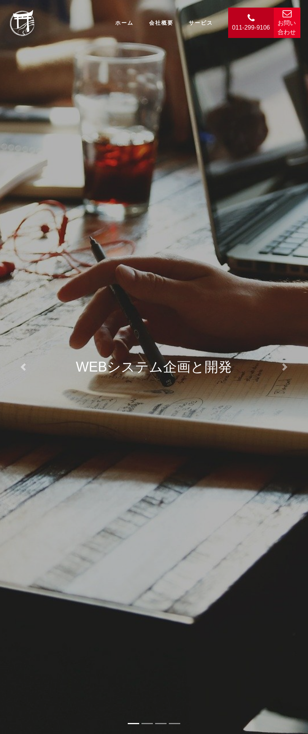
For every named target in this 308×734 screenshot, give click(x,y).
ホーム (124, 23)
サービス (201, 23)
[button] (23, 367)
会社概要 (161, 23)
